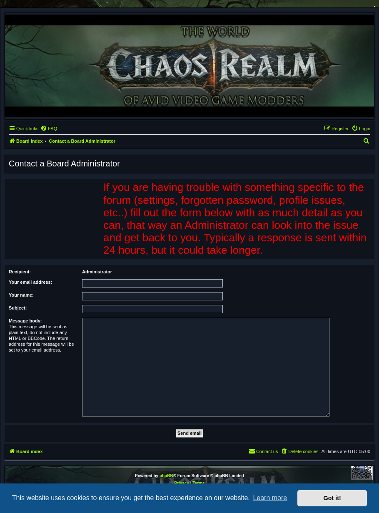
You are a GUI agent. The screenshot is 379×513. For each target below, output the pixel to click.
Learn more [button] (270, 497)
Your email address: (30, 282)
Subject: (18, 307)
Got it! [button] (332, 498)
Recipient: (20, 271)
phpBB (166, 475)
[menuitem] (48, 129)
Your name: (21, 294)
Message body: (25, 320)
